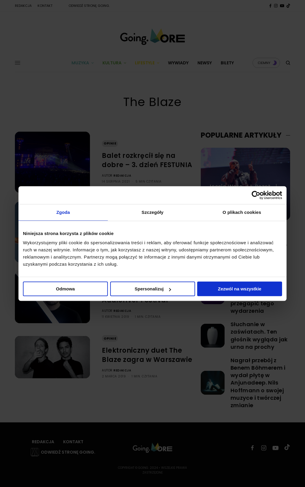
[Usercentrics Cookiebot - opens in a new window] (256, 195)
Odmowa (65, 288)
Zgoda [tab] (63, 212)
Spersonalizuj (153, 288)
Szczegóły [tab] (152, 212)
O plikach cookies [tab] (241, 212)
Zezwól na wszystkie (240, 288)
